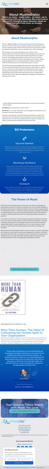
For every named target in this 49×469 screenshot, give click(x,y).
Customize (11, 459)
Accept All (19, 463)
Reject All (25, 459)
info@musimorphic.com (24, 429)
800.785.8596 (26, 430)
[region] (19, 456)
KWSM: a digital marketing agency (36, 467)
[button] (47, 4)
